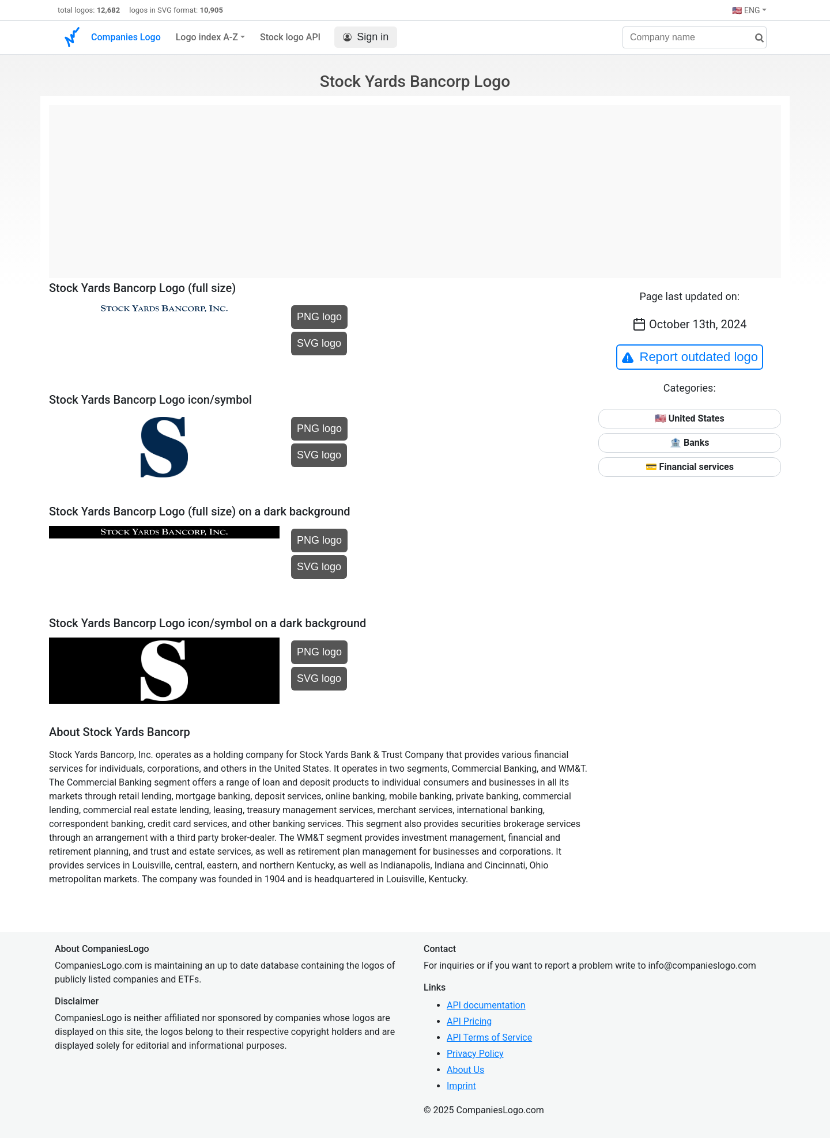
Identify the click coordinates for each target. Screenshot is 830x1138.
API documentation (486, 1005)
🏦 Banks (689, 442)
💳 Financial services (690, 466)
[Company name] (694, 37)
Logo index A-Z (207, 37)
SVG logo (319, 343)
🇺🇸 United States (690, 418)
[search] (755, 38)
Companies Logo (126, 37)
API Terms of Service (489, 1037)
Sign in (365, 37)
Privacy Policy (475, 1053)
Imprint (461, 1085)
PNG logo (319, 317)
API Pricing (469, 1021)
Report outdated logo (690, 357)
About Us (465, 1069)
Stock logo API (290, 37)
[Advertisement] (415, 185)
